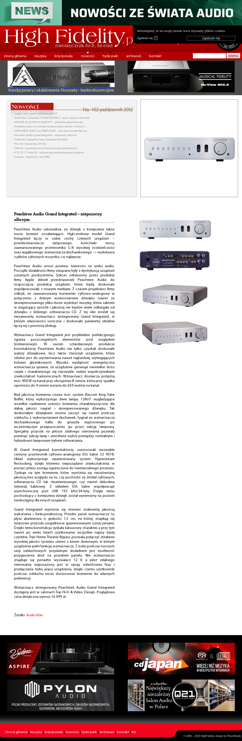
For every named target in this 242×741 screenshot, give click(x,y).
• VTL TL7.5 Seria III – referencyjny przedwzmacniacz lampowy (48, 152)
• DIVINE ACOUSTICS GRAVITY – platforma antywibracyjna (48, 122)
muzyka (40, 56)
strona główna (15, 56)
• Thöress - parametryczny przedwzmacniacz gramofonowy (45, 148)
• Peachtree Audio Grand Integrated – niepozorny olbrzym (44, 135)
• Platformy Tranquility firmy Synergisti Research (40, 139)
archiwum (133, 56)
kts (134, 732)
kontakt (155, 56)
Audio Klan (34, 615)
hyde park (110, 56)
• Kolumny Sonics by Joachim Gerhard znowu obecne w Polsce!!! (49, 126)
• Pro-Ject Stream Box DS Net (29, 143)
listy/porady (64, 56)
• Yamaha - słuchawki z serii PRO (31, 156)
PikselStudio (234, 736)
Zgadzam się (147, 38)
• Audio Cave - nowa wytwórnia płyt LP (35, 113)
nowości (88, 56)
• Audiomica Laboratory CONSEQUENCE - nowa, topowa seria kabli (51, 117)
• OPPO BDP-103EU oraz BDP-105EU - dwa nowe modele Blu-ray (50, 130)
